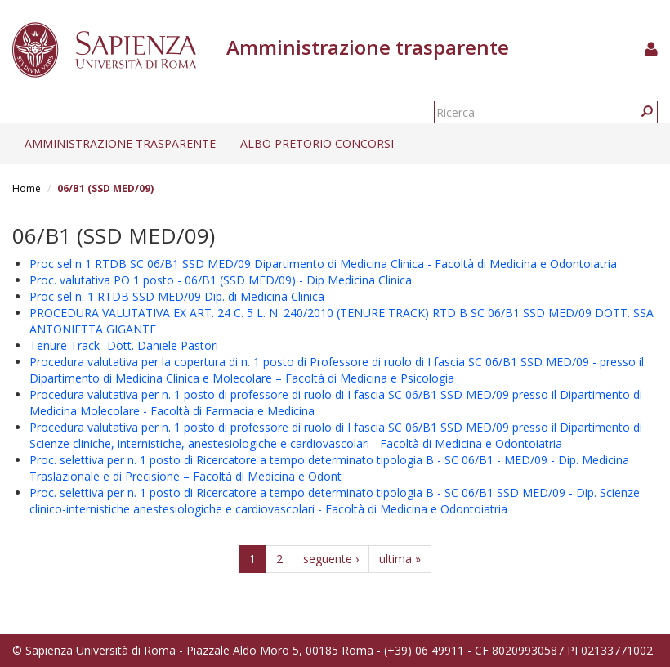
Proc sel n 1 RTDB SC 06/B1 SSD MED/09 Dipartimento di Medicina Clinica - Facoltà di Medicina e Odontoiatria (323, 263)
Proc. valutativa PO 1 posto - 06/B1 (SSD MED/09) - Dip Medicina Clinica (220, 280)
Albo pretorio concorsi (317, 143)
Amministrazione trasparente (120, 143)
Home (26, 188)
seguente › (331, 558)
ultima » (400, 558)
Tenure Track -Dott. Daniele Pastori (123, 345)
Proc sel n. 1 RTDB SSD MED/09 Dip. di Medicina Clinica (176, 296)
